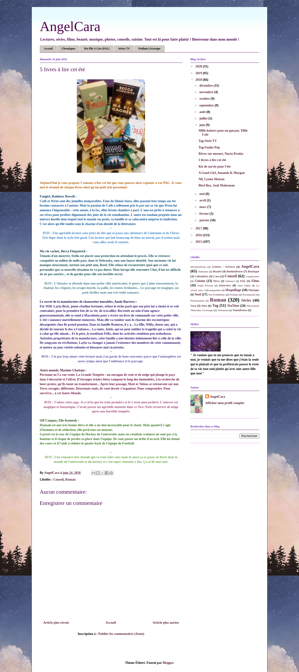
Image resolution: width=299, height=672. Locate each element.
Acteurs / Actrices (223, 266)
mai (202, 194)
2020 (199, 66)
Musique (253, 290)
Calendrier (201, 276)
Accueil (48, 48)
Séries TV (124, 48)
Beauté (217, 271)
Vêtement (222, 310)
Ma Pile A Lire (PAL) (97, 48)
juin (202, 125)
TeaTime (233, 305)
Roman (70, 479)
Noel (198, 294)
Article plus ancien (166, 622)
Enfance (230, 281)
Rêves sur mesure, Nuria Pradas (221, 153)
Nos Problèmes (216, 294)
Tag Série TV (208, 141)
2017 (199, 228)
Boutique (253, 271)
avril (203, 200)
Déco (216, 281)
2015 (199, 241)
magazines (215, 290)
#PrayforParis (198, 266)
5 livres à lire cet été (212, 160)
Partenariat (249, 294)
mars (203, 207)
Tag (215, 305)
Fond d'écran (205, 285)
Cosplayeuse (252, 276)
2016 (199, 235)
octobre (204, 98)
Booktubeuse (235, 271)
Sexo (193, 305)
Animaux (203, 271)
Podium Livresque (149, 48)
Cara (216, 276)
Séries (246, 300)
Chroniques (68, 48)
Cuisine (200, 281)
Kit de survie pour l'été (215, 166)
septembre (206, 105)
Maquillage (233, 290)
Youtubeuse (239, 310)
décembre (206, 85)
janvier (204, 220)
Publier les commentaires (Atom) (121, 634)
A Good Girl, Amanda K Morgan (222, 173)
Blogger (168, 663)
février (204, 213)
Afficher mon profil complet (224, 403)
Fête (243, 281)
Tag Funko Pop (209, 147)
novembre (206, 92)
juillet (203, 118)
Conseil (58, 479)
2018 (199, 79)
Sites (204, 305)
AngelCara (70, 26)
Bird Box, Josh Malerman (217, 185)
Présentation (197, 300)
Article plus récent (56, 622)
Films (255, 281)
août (202, 112)
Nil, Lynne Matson (211, 179)
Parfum (233, 294)
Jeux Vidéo (244, 285)
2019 (199, 73)
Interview (225, 285)
